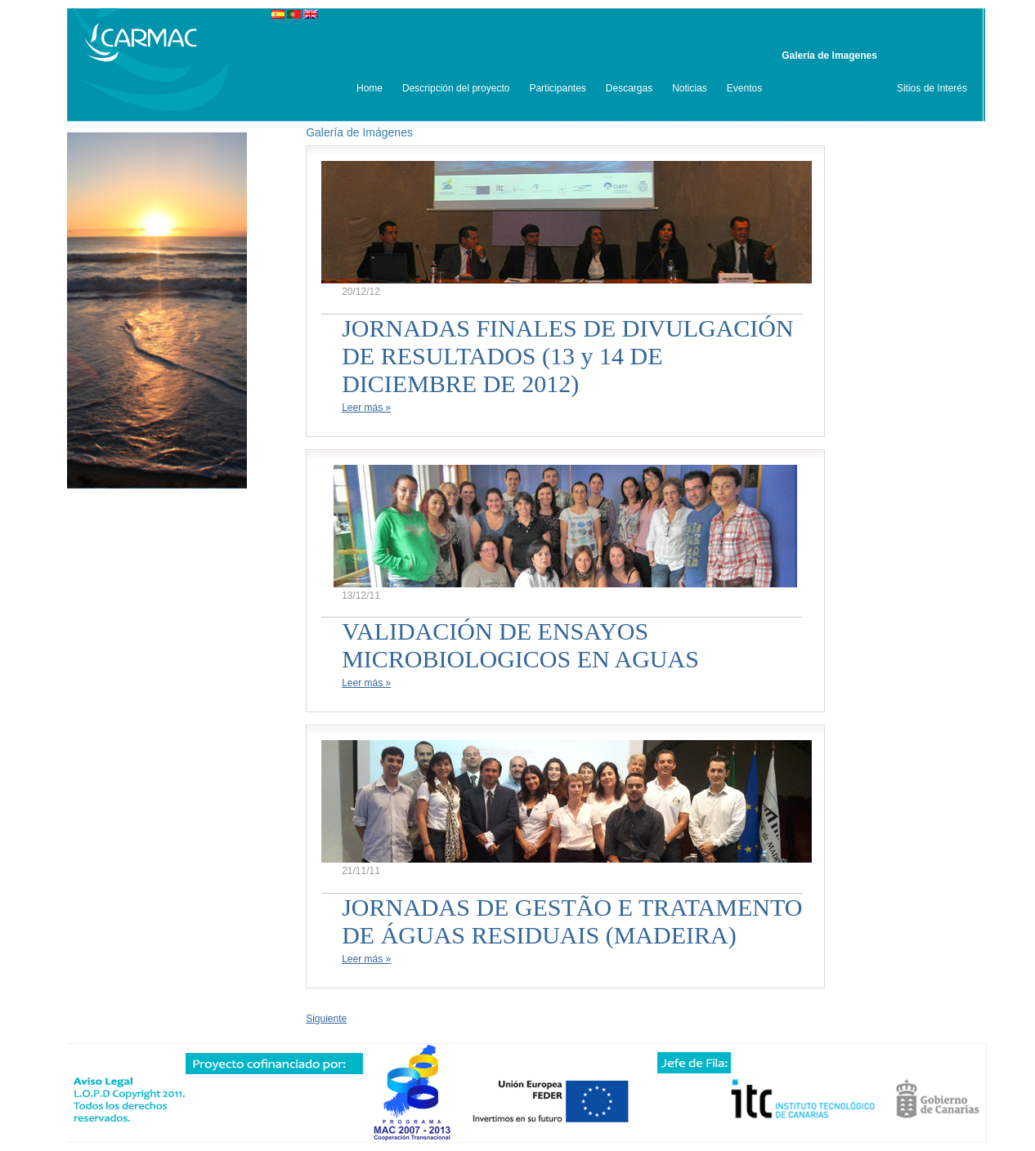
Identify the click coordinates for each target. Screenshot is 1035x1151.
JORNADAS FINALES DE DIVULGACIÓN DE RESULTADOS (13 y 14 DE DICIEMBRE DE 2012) (568, 356)
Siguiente (326, 1018)
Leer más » (366, 407)
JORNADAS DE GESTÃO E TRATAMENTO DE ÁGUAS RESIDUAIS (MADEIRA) (572, 921)
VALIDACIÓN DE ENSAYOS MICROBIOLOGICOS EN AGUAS (520, 645)
